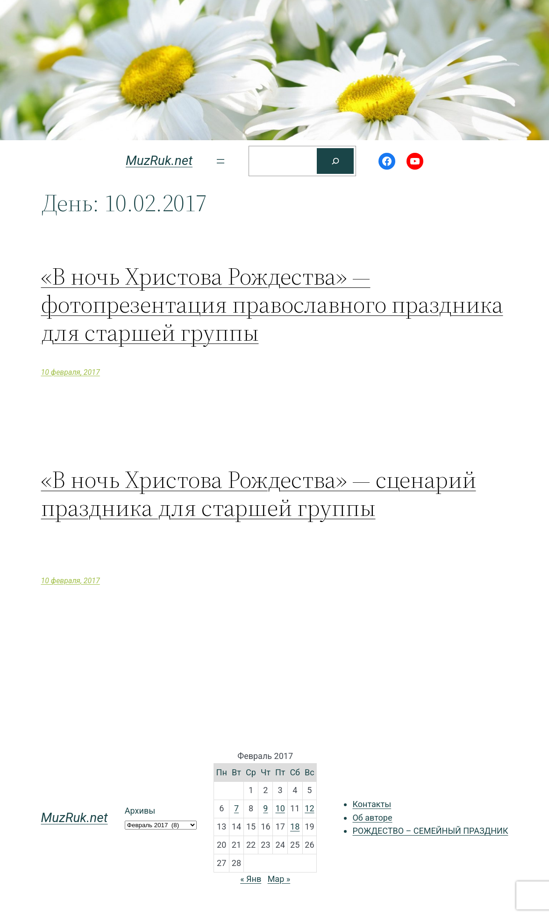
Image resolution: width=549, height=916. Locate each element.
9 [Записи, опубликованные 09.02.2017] (265, 808)
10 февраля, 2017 (70, 372)
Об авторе (372, 818)
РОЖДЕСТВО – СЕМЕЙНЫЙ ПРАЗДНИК (430, 831)
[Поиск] (335, 161)
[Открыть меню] (220, 161)
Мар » (279, 879)
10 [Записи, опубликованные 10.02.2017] (280, 808)
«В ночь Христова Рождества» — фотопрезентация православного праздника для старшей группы (272, 304)
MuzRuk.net (159, 160)
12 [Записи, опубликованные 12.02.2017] (309, 808)
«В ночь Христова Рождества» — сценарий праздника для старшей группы (258, 493)
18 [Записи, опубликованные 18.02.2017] (294, 826)
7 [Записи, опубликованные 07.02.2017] (236, 808)
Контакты (371, 804)
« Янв (250, 879)
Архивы (140, 811)
